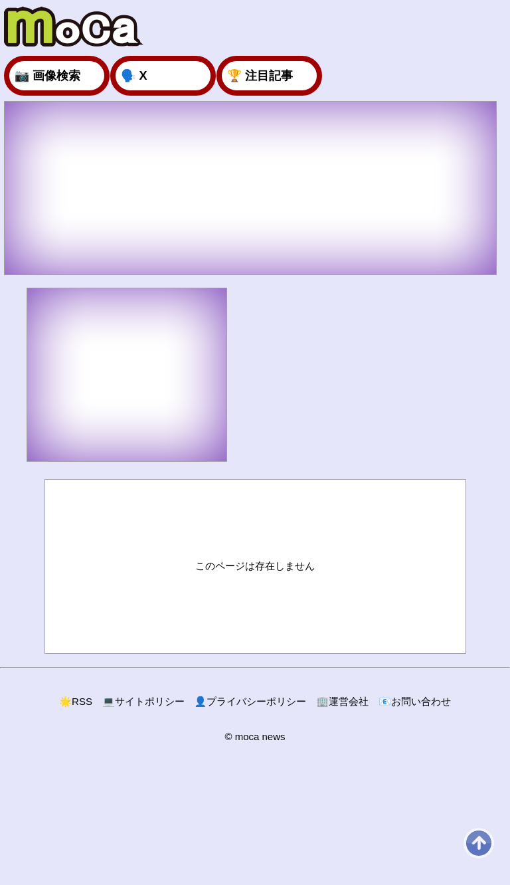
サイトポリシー (143, 701)
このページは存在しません (255, 565)
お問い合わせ (415, 701)
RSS (75, 701)
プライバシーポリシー (251, 701)
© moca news (254, 736)
